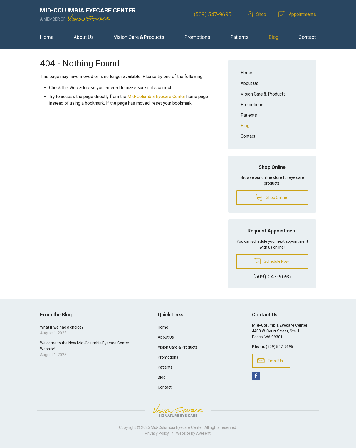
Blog (273, 37)
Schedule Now (271, 261)
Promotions (197, 37)
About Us (84, 37)
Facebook (256, 376)
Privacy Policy (157, 433)
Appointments (298, 14)
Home (47, 37)
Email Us (270, 360)
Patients (239, 37)
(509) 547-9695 (212, 14)
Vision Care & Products (139, 37)
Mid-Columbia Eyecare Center (156, 96)
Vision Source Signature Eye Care (178, 410)
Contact (307, 37)
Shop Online (271, 197)
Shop (257, 14)
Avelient (203, 433)
